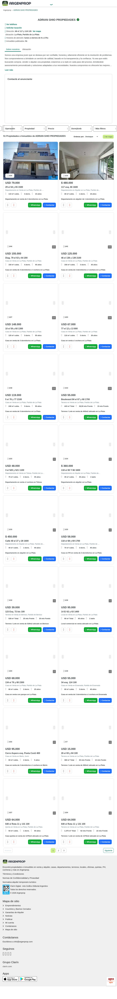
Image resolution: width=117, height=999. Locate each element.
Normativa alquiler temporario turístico (19, 882)
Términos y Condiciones (13, 874)
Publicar (8, 919)
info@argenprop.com (23, 941)
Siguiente (108, 850)
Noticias (8, 916)
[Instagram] (6, 953)
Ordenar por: (79, 137)
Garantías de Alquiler (14, 912)
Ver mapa (108, 137)
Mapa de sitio (11, 929)
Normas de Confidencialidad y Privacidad (21, 878)
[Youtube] (8, 953)
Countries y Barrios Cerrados (18, 909)
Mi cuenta (9, 923)
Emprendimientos (13, 905)
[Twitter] (10, 953)
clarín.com (7, 966)
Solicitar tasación (14, 28)
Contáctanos (10, 926)
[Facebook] (3, 953)
